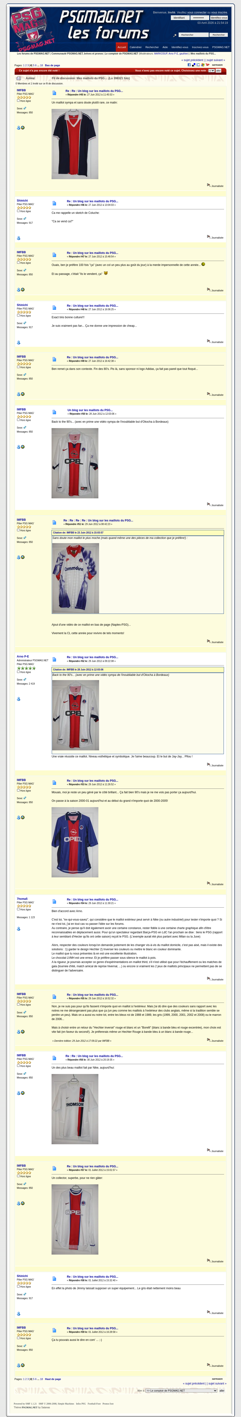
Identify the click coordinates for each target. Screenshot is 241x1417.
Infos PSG (81, 1403)
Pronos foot (108, 1403)
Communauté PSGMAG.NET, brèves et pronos (77, 53)
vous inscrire (219, 12)
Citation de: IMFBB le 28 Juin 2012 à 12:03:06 (78, 669)
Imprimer (217, 65)
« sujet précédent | (193, 60)
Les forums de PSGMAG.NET (33, 53)
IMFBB (21, 90)
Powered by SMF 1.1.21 (25, 1403)
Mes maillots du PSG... (203, 53)
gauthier (183, 53)
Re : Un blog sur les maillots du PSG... (92, 201)
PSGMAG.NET (30, 1407)
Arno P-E (173, 53)
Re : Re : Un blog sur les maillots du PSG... (94, 91)
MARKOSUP (160, 53)
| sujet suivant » (215, 60)
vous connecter (196, 12)
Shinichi (22, 200)
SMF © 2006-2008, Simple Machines (56, 1403)
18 (41, 65)
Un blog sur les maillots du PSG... (90, 410)
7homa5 (22, 899)
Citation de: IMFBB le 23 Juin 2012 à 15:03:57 (78, 532)
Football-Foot (94, 1403)
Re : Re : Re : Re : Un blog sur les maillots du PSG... (98, 520)
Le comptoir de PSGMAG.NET (121, 53)
